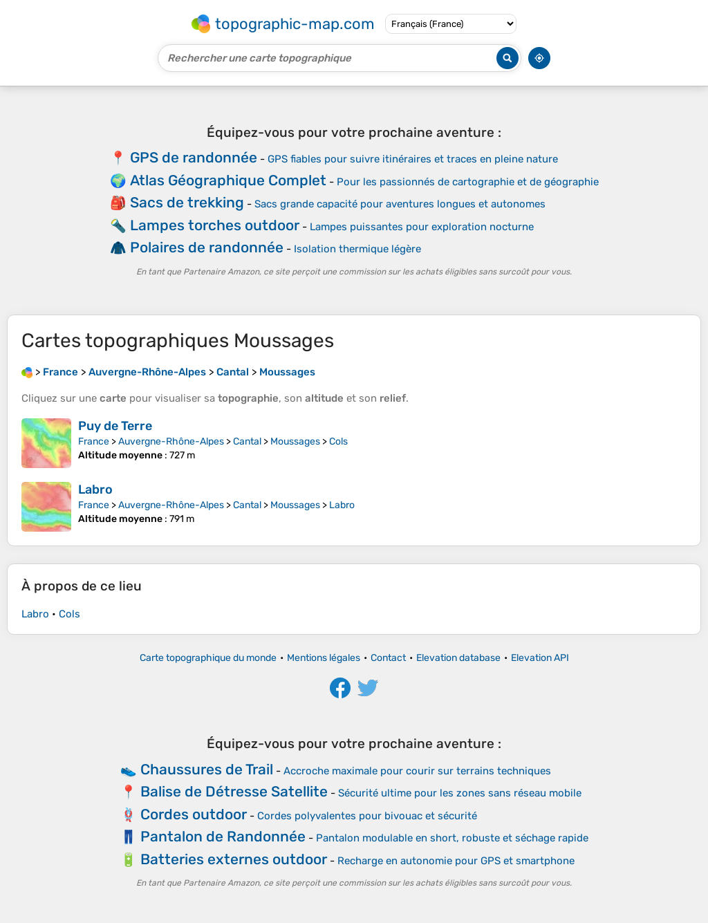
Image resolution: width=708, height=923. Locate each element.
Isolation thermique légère (357, 249)
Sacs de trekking (187, 202)
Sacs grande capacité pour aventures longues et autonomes (400, 204)
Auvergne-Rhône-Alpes (171, 441)
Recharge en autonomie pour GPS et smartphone (456, 861)
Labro (95, 489)
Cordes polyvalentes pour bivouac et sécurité (367, 816)
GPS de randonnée (193, 157)
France (93, 441)
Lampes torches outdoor (214, 225)
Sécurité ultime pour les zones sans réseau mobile (459, 793)
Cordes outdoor (193, 814)
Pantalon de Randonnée (223, 836)
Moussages (295, 441)
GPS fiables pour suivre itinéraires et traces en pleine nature (413, 159)
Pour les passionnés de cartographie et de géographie (468, 182)
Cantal (247, 441)
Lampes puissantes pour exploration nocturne (422, 227)
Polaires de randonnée (206, 247)
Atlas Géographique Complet (228, 180)
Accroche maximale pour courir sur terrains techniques (417, 771)
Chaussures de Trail (206, 769)
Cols (338, 441)
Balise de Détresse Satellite (234, 791)
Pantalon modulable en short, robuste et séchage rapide (452, 838)
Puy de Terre (115, 425)
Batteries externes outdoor (233, 859)
